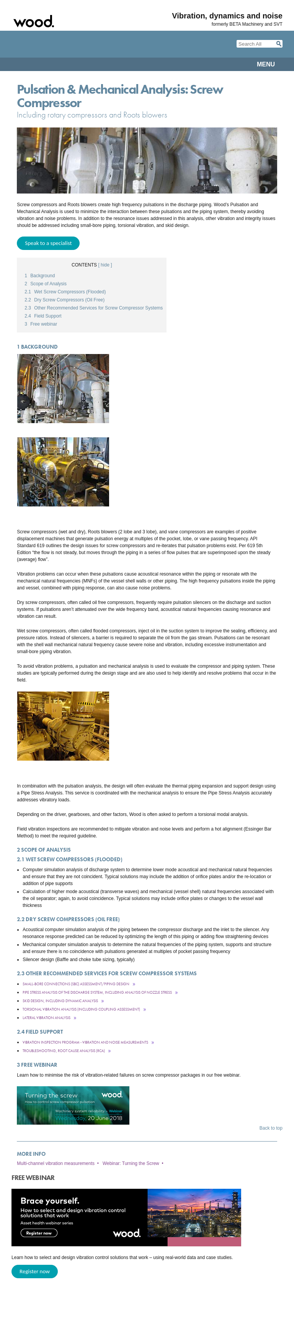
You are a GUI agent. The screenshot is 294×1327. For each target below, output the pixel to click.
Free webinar (40, 324)
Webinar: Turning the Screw (131, 1163)
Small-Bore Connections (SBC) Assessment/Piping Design (76, 983)
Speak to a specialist (48, 243)
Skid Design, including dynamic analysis (60, 1000)
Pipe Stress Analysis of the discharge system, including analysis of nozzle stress (97, 992)
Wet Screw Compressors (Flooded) (65, 292)
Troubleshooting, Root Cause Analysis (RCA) (64, 1050)
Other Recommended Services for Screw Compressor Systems (93, 308)
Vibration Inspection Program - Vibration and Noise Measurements (85, 1042)
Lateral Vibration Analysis (46, 1017)
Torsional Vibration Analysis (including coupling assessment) (81, 1009)
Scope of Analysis (45, 283)
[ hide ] (105, 265)
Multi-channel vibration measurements (56, 1163)
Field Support (42, 316)
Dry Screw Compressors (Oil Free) (64, 300)
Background (39, 275)
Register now (35, 1271)
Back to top (271, 1128)
